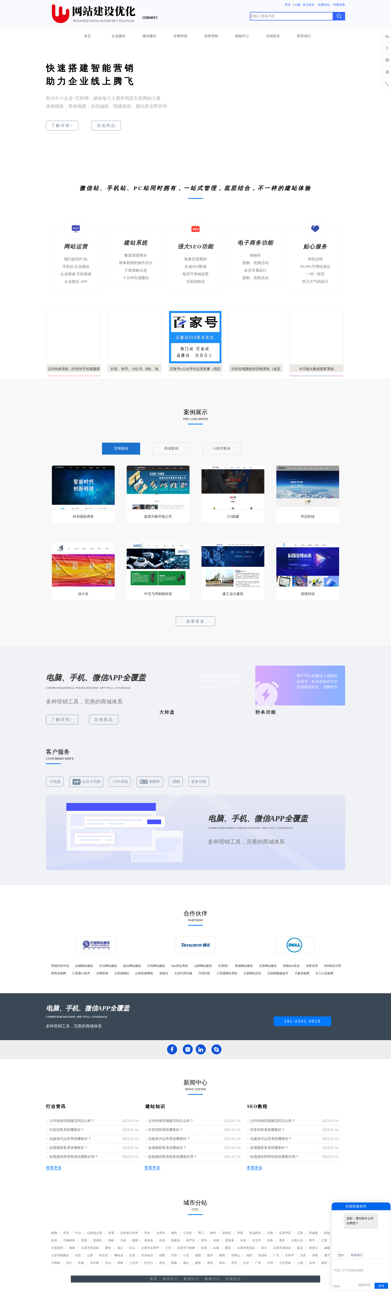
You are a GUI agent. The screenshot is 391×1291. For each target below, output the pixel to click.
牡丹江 (148, 1263)
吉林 (216, 1240)
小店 (186, 1255)
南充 (162, 1263)
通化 (108, 1248)
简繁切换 (339, 4)
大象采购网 (301, 973)
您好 (341, 1255)
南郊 (324, 1263)
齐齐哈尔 (147, 1255)
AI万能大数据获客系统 (316, 369)
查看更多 (195, 621)
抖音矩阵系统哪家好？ (66, 1130)
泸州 (174, 1255)
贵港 (84, 1240)
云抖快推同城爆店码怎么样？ (72, 1121)
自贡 (78, 1255)
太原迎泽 (57, 1248)
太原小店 (297, 1240)
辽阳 (300, 1233)
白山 (132, 1248)
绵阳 (249, 1255)
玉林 (123, 1240)
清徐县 (148, 1240)
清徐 (120, 1263)
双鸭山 (235, 1255)
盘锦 (327, 1233)
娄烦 (198, 1263)
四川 (264, 1248)
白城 (216, 1248)
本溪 (111, 1233)
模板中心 (242, 36)
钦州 (54, 1240)
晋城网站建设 (244, 966)
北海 (270, 1233)
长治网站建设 (108, 966)
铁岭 (111, 1240)
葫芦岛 (190, 1240)
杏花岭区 (255, 1233)
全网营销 (180, 36)
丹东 (147, 1233)
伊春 (315, 1255)
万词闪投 (204, 973)
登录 (288, 4)
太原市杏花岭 (90, 1248)
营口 (201, 1233)
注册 (297, 4)
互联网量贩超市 (277, 973)
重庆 (228, 1248)
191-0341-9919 (302, 1021)
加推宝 (163, 973)
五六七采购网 (324, 973)
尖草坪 (289, 1255)
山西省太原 (94, 1233)
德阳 (198, 1255)
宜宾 (234, 1263)
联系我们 (304, 36)
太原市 (160, 1233)
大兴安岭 (285, 1263)
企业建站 (118, 36)
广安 (258, 1263)
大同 (270, 1263)
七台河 (133, 1263)
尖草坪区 (285, 1233)
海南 (72, 1248)
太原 (132, 1255)
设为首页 (308, 4)
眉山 (186, 1263)
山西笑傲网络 (144, 973)
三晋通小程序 (81, 973)
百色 (162, 1240)
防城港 (313, 1233)
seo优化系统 (179, 966)
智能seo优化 (291, 966)
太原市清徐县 (282, 1248)
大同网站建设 (156, 966)
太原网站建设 (268, 966)
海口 (120, 1248)
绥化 (222, 1263)
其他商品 (106, 125)
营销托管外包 (60, 966)
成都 (327, 1248)
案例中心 (191, 1279)
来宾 (282, 1240)
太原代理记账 (183, 973)
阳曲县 (175, 1240)
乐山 (108, 1263)
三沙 (168, 1248)
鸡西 (162, 1255)
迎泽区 (226, 1233)
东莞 (66, 1233)
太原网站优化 (252, 973)
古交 (246, 1263)
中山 (78, 1233)
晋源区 (97, 1240)
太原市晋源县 (246, 1248)
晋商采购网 (58, 973)
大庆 (303, 1255)
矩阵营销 (211, 36)
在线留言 (273, 36)
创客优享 (312, 966)
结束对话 (364, 1285)
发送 (381, 1286)
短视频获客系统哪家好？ (68, 1148)
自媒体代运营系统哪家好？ (70, 1139)
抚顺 (54, 1233)
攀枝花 (118, 1255)
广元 (276, 1255)
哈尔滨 (103, 1255)
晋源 (81, 1263)
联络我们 (357, 1255)
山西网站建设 (203, 966)
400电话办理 (332, 966)
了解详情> (62, 125)
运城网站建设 (84, 966)
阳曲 (174, 1263)
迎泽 (210, 1255)
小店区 (187, 1233)
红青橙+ (223, 966)
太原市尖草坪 (150, 1248)
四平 (312, 1240)
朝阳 (135, 1240)
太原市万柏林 (186, 1248)
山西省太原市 (129, 1233)
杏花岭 (262, 1255)
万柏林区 (69, 1240)
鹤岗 (222, 1255)
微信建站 (149, 36)
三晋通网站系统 (226, 973)
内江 (69, 1263)
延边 (300, 1248)
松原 (204, 1248)
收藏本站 (324, 4)
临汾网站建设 (132, 966)
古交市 (256, 1240)
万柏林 (55, 1263)
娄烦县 (229, 1240)
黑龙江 (313, 1248)
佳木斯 (94, 1263)
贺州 (204, 1240)
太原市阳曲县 (60, 1255)
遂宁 (327, 1255)
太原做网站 (121, 973)
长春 (270, 1240)
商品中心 (171, 1279)
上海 (300, 1263)
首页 (87, 36)
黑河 (210, 1263)
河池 (243, 1240)
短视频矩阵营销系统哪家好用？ (73, 1157)
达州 (312, 1263)
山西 (90, 1255)
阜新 (240, 1233)
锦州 (174, 1233)
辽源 (324, 1240)
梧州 (213, 1233)
